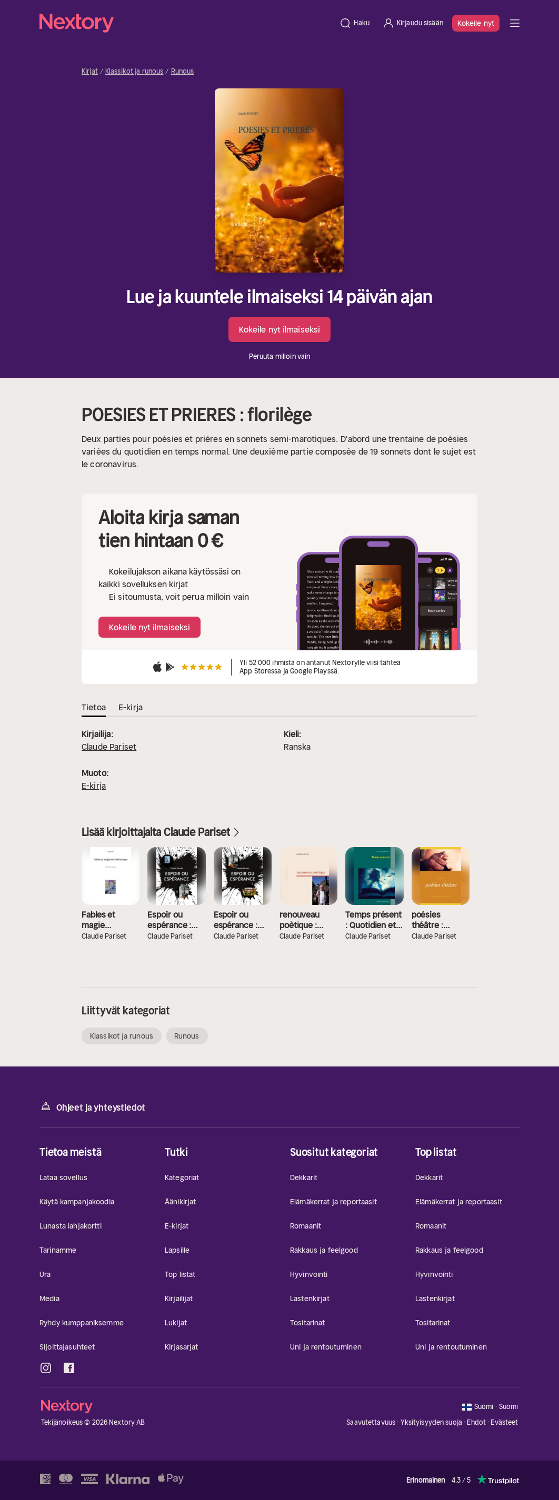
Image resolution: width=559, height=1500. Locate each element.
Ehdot (476, 1422)
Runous (182, 71)
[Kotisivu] (186, 23)
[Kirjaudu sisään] (413, 23)
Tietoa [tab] (94, 707)
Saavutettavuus (370, 1422)
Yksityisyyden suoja (431, 1422)
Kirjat (90, 71)
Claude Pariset (109, 746)
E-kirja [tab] (130, 707)
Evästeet (504, 1422)
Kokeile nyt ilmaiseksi (279, 329)
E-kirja (94, 785)
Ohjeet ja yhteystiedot (92, 1106)
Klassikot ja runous (134, 71)
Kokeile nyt (475, 23)
